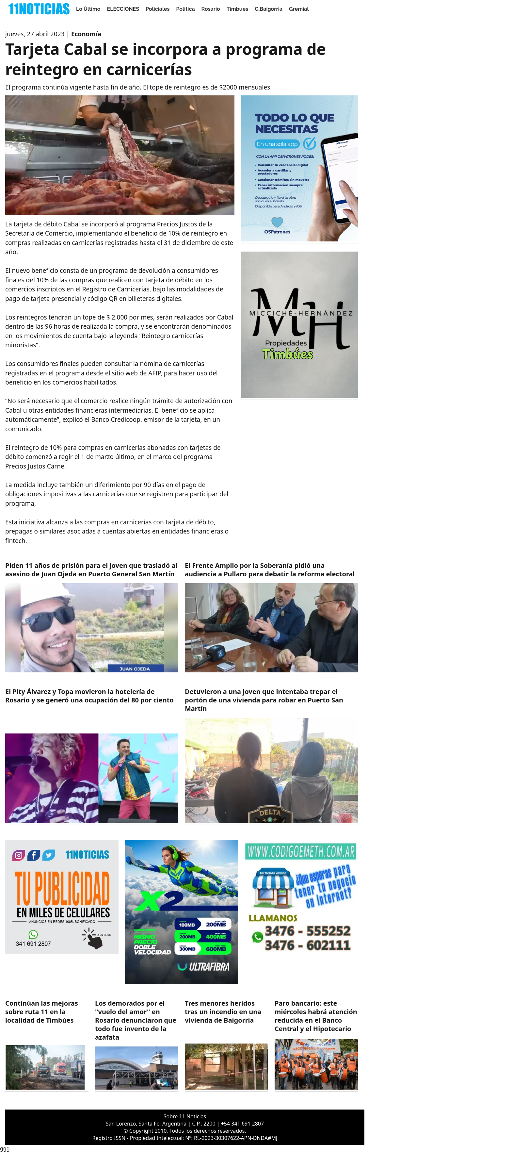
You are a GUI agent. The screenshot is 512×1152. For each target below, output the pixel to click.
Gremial (299, 9)
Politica (185, 9)
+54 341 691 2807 (242, 1123)
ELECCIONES (123, 9)
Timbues (237, 9)
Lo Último (88, 9)
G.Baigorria (268, 9)
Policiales (158, 9)
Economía (86, 34)
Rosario (210, 9)
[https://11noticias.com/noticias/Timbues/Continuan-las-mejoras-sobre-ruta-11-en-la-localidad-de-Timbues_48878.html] (46, 1045)
